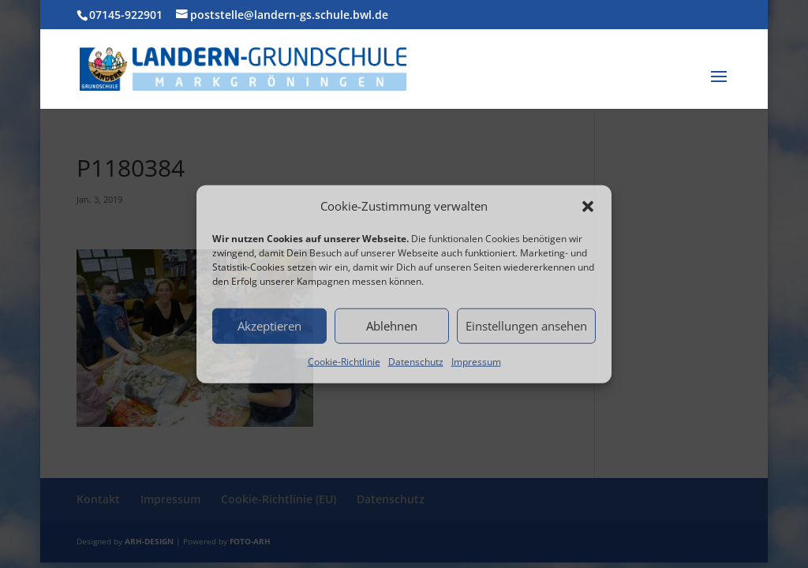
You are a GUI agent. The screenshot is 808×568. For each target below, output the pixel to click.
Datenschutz (415, 361)
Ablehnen (391, 326)
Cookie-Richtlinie (344, 361)
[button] (588, 207)
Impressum (476, 361)
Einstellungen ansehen (526, 326)
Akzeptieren (269, 326)
